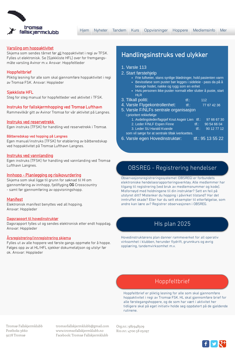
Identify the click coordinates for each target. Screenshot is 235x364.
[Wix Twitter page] (214, 343)
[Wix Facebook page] (205, 343)
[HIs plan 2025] (172, 224)
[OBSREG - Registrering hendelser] (172, 168)
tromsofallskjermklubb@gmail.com (82, 326)
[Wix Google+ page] (222, 343)
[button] (119, 30)
